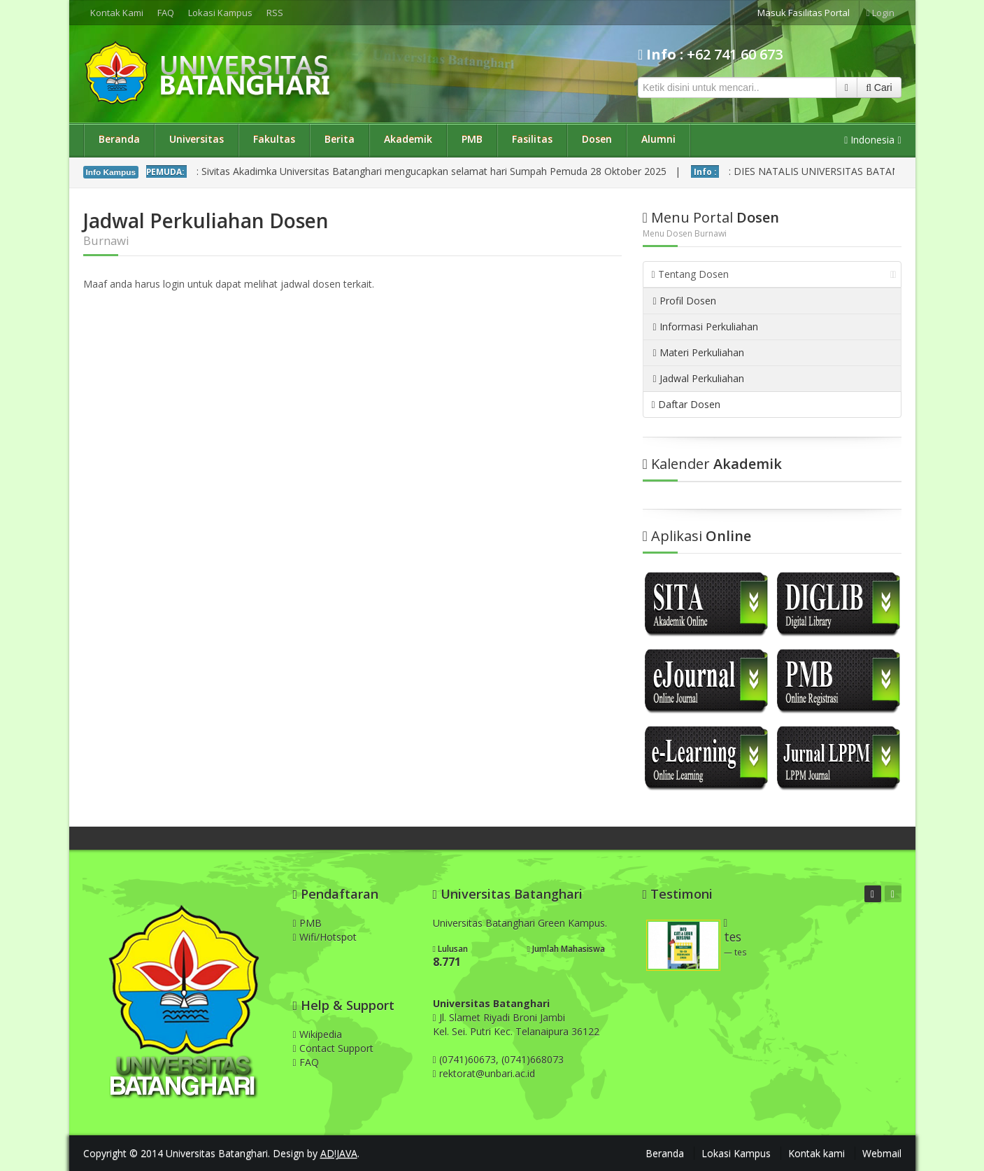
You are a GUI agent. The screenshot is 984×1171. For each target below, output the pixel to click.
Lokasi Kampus (220, 12)
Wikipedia (317, 1034)
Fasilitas (532, 139)
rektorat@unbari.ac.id (487, 1073)
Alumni (658, 139)
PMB (472, 139)
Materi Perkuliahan (698, 352)
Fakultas (274, 139)
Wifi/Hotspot (325, 937)
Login (880, 12)
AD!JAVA (338, 1153)
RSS (274, 12)
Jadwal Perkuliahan (698, 378)
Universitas (196, 139)
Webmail (881, 1153)
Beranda (119, 139)
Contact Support (333, 1048)
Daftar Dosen (686, 404)
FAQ (165, 12)
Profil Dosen (684, 300)
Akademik (408, 139)
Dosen (597, 139)
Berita (340, 139)
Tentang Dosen (774, 274)
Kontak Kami (116, 12)
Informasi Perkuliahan (705, 326)
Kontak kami (816, 1153)
